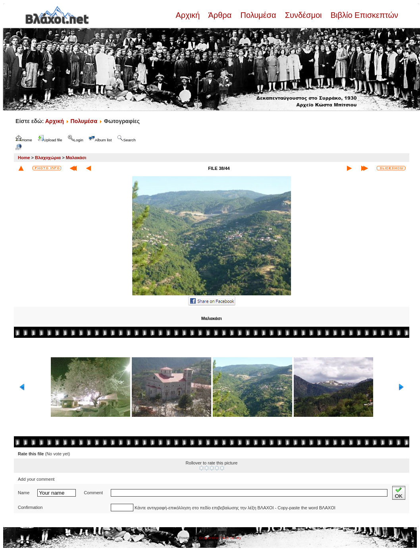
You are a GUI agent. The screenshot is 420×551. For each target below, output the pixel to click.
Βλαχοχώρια (48, 157)
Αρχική (188, 15)
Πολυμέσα (258, 15)
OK (399, 493)
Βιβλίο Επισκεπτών (363, 15)
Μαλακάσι (76, 157)
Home (24, 157)
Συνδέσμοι (303, 15)
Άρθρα (220, 15)
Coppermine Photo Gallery (220, 538)
